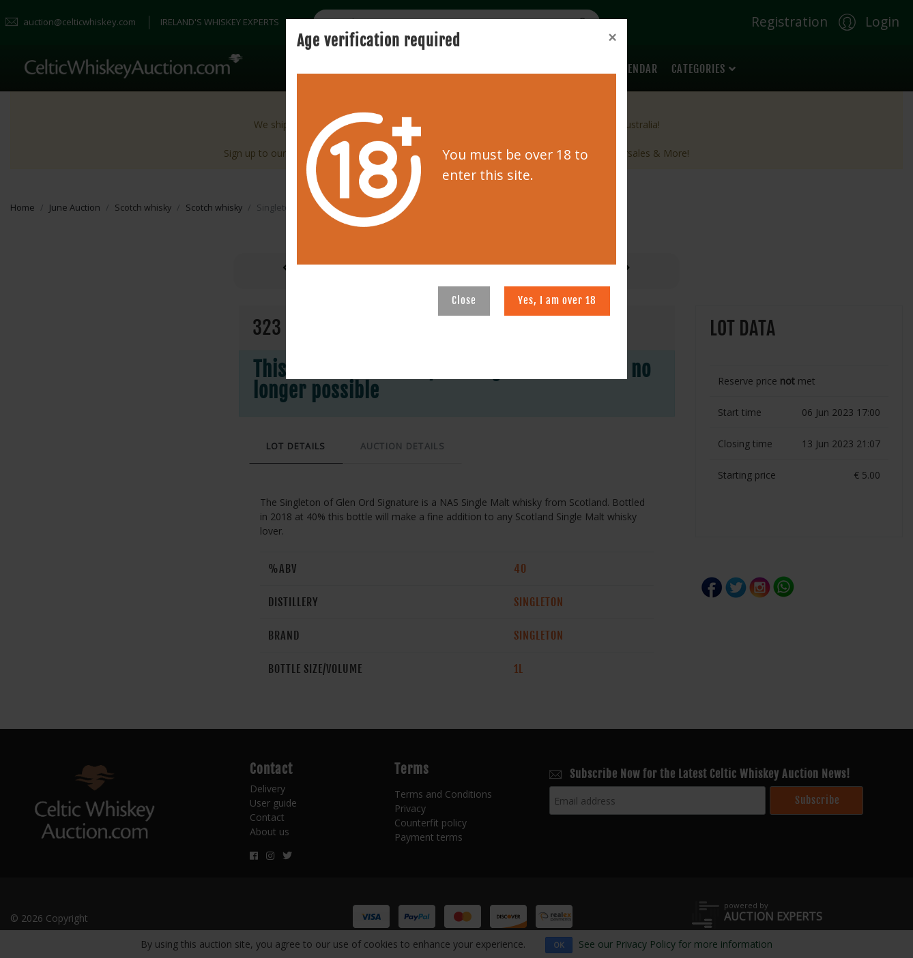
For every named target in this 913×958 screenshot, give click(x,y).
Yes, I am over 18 (557, 300)
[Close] (612, 37)
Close (464, 300)
